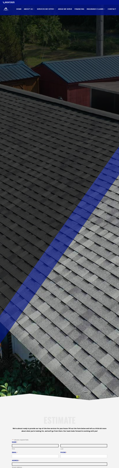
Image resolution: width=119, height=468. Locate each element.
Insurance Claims (95, 9)
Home (18, 9)
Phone (63, 452)
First (13, 449)
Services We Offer (45, 9)
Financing (79, 9)
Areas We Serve (65, 9)
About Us (28, 9)
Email (14, 452)
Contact (112, 9)
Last (61, 449)
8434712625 (10, 2)
